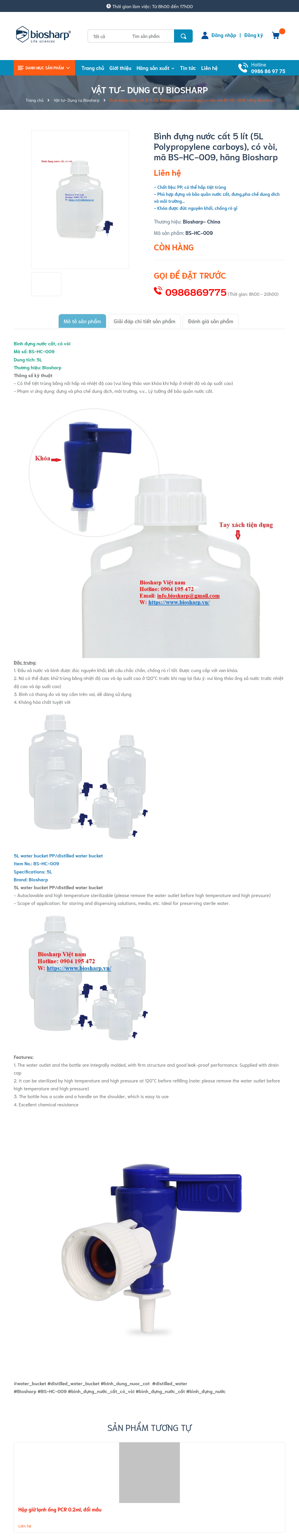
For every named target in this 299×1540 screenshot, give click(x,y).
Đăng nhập (223, 34)
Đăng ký (253, 34)
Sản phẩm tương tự (149, 1425)
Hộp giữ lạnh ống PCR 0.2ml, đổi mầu (59, 1507)
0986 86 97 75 (268, 71)
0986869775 (196, 291)
